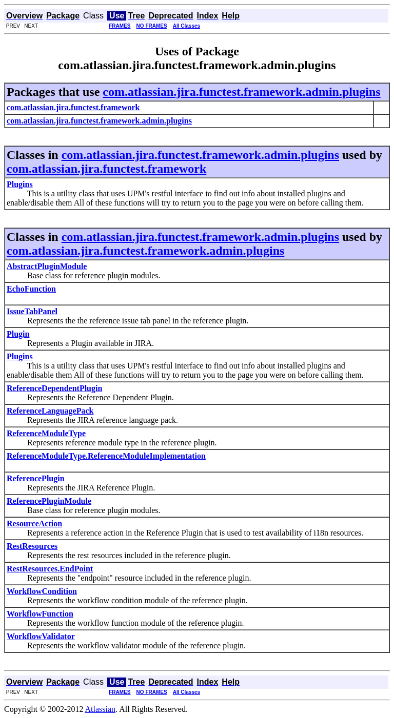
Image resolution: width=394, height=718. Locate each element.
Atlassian (100, 709)
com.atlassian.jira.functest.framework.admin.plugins (241, 91)
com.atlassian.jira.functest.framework (106, 168)
